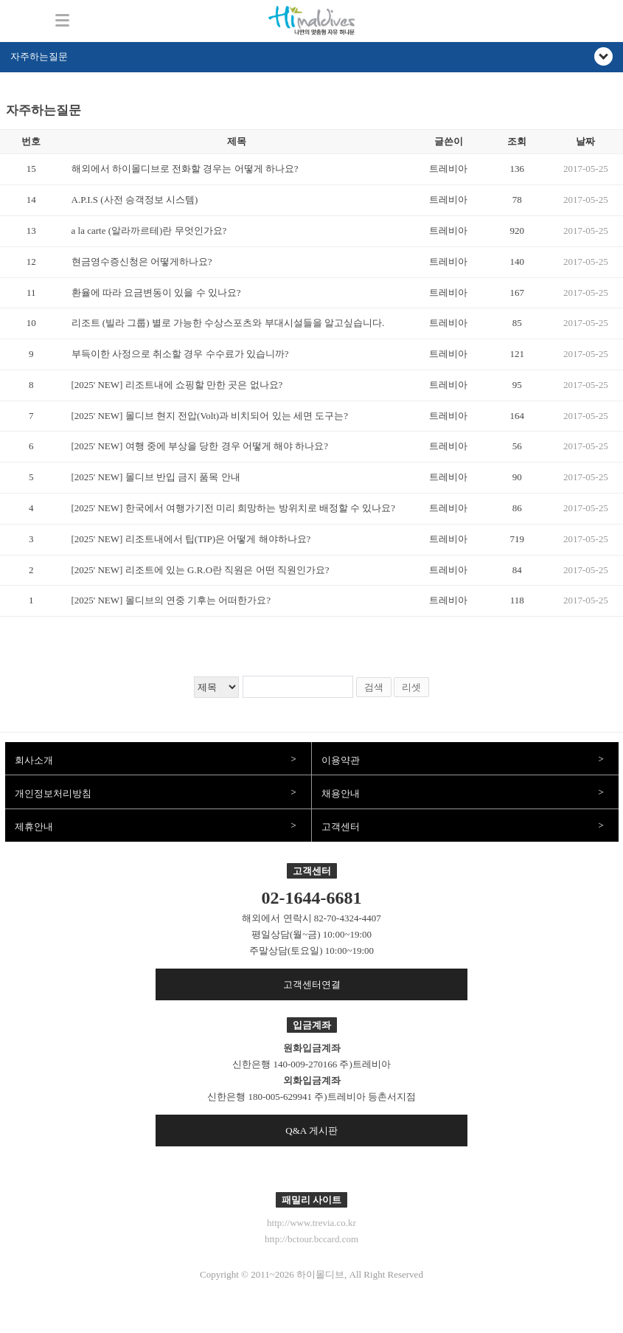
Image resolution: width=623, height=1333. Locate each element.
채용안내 (340, 793)
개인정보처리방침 (53, 793)
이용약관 (340, 760)
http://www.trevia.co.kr (311, 1222)
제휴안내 (34, 826)
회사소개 (34, 760)
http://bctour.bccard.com (311, 1238)
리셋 (411, 687)
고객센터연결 (312, 984)
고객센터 (340, 826)
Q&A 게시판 (311, 1130)
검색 (373, 687)
